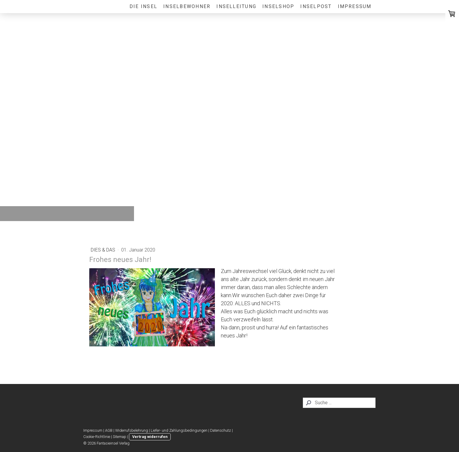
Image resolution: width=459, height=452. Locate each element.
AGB (109, 430)
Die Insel (143, 6)
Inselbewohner (186, 6)
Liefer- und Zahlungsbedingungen (179, 430)
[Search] (339, 402)
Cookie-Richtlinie (96, 436)
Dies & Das (103, 250)
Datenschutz (220, 430)
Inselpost (316, 6)
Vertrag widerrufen (149, 436)
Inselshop (278, 6)
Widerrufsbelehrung (131, 430)
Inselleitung (236, 6)
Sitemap (119, 436)
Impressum (355, 6)
